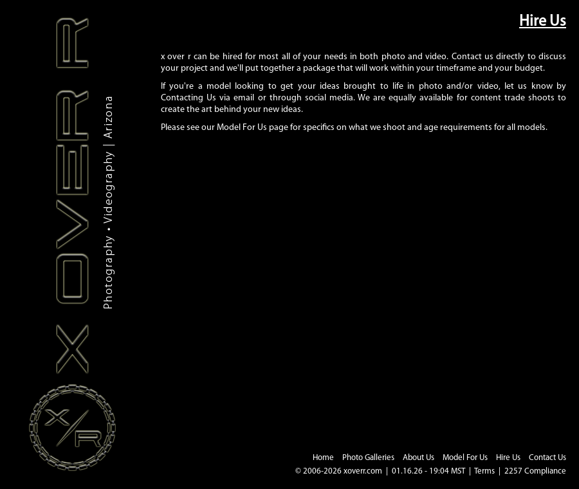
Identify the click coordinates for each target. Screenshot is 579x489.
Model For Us (242, 128)
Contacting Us (188, 98)
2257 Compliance (535, 471)
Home (323, 458)
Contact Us (547, 458)
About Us (418, 458)
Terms (484, 471)
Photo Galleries (368, 458)
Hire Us (508, 458)
